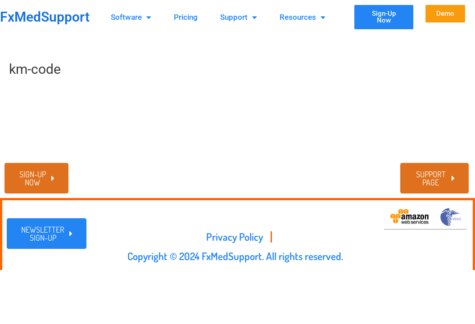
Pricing (186, 17)
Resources (303, 17)
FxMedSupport (45, 17)
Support (238, 17)
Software (131, 17)
